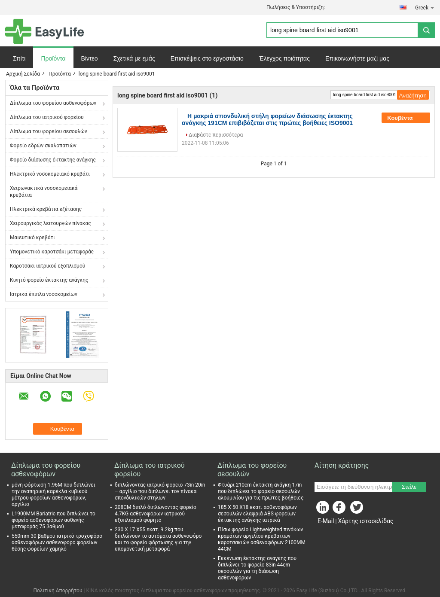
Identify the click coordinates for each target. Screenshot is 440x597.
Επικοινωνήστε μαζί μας (357, 58)
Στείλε (409, 487)
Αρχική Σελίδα (23, 74)
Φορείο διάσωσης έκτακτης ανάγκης (53, 160)
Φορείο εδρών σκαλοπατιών (43, 146)
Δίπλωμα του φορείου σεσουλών (48, 131)
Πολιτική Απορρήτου (58, 591)
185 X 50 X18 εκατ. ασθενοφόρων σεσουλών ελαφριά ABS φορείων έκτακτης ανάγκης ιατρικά (257, 513)
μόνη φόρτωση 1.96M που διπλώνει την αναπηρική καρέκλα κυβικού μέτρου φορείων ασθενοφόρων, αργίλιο (53, 494)
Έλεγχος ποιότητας (284, 58)
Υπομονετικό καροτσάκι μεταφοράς (52, 252)
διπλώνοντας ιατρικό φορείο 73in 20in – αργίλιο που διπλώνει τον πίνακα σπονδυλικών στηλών (160, 491)
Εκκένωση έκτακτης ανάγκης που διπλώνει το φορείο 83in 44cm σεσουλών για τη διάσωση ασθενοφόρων (257, 568)
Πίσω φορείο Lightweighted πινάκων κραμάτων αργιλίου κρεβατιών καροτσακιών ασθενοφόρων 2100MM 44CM (262, 539)
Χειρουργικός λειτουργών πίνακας (50, 223)
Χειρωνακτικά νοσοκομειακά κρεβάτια (43, 191)
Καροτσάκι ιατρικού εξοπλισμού (47, 266)
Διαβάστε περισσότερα (216, 135)
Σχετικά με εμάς (134, 58)
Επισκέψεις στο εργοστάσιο (207, 58)
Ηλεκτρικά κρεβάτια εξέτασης (46, 209)
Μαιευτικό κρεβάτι (32, 238)
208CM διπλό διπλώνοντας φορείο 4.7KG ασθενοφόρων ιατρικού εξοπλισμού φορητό (155, 513)
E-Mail (326, 521)
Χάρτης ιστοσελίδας (365, 521)
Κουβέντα (406, 117)
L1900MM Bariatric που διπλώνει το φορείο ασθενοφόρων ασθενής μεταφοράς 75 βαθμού (53, 520)
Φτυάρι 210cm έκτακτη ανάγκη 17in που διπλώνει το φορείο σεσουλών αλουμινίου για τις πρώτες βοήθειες (260, 491)
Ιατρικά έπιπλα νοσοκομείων (43, 294)
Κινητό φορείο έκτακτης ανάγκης (49, 280)
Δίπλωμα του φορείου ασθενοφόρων (53, 103)
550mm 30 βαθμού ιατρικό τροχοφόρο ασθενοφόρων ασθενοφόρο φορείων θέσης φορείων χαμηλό (57, 542)
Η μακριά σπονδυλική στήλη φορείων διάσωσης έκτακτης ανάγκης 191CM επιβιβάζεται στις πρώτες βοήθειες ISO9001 (267, 119)
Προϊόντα (53, 58)
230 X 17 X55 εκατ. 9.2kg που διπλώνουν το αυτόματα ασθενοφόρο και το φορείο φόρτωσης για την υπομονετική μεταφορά (158, 539)
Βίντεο (89, 58)
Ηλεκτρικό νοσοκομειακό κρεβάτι (50, 174)
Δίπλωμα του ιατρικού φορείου (47, 117)
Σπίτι (19, 58)
